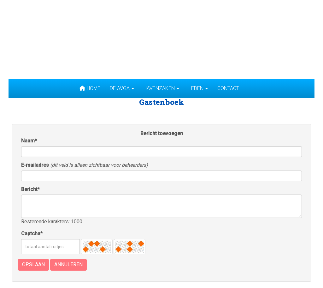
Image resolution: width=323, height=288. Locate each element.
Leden (198, 88)
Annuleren (68, 264)
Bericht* (30, 189)
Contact (228, 88)
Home (89, 88)
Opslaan (33, 264)
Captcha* (32, 234)
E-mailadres (35, 165)
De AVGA (122, 88)
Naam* (29, 141)
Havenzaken (161, 88)
